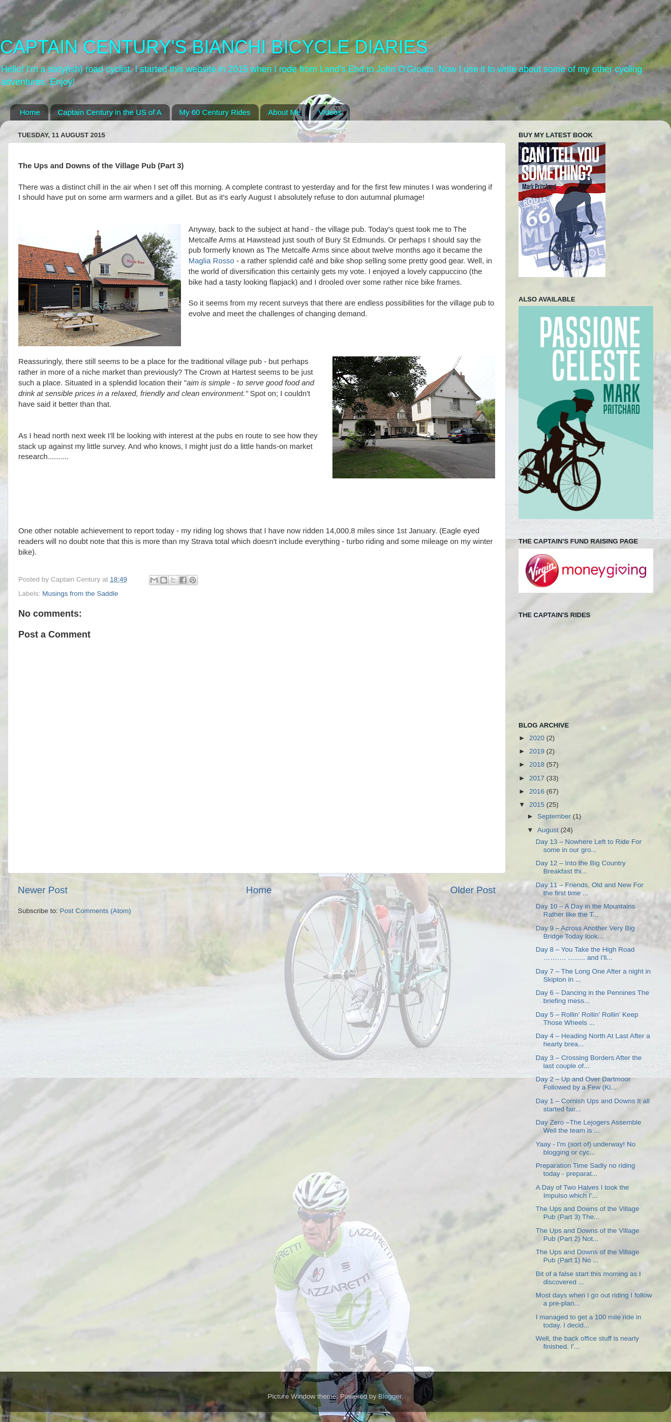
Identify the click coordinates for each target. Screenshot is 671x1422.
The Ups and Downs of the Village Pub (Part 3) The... (587, 1213)
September (555, 816)
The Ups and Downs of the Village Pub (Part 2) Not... (587, 1235)
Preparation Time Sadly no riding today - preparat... (585, 1169)
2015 (537, 804)
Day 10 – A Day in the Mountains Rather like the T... (585, 910)
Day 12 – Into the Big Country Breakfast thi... (581, 867)
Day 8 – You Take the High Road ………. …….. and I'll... (585, 953)
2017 (537, 778)
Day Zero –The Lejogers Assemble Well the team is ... (589, 1126)
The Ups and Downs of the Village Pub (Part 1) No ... (587, 1256)
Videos (330, 112)
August (549, 830)
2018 (537, 764)
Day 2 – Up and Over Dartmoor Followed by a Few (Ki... (583, 1083)
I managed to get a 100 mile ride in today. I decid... (589, 1321)
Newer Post (43, 890)
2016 (537, 791)
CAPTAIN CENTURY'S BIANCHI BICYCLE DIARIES (214, 47)
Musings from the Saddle (80, 593)
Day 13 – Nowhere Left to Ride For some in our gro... (589, 846)
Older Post (473, 890)
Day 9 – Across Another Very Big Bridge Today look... (585, 932)
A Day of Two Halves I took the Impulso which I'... (582, 1191)
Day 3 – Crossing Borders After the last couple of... (589, 1062)
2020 (537, 738)
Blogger (390, 1396)
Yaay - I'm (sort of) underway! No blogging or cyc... (586, 1148)
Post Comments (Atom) (95, 911)
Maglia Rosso (211, 261)
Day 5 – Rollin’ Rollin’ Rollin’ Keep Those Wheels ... (587, 1018)
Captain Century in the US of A (110, 112)
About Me (284, 112)
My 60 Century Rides (215, 112)
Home (30, 112)
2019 (537, 751)
